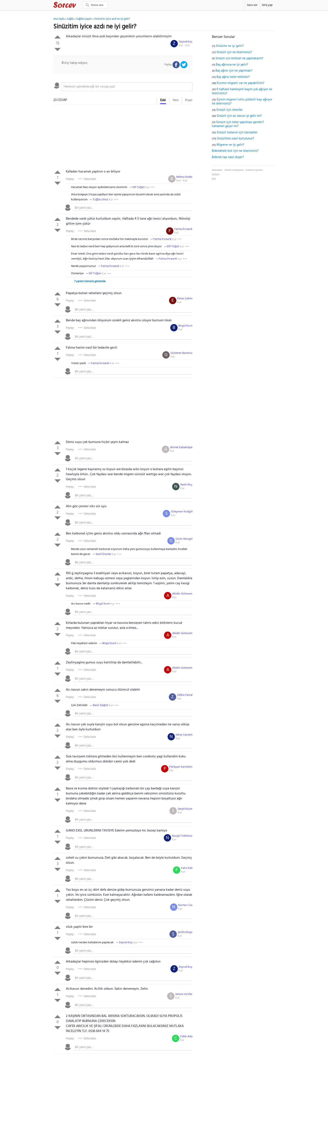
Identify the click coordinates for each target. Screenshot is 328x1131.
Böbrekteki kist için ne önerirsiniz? (235, 150)
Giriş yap (267, 5)
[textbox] (127, 86)
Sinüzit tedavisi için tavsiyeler (237, 132)
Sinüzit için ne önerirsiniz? (234, 52)
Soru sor (252, 5)
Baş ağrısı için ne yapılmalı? (233, 70)
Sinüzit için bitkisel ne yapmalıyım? (239, 58)
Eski (163, 100)
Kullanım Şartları (254, 170)
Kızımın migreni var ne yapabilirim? (240, 83)
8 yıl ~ (184, 45)
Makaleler (217, 170)
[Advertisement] (122, 137)
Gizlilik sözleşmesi (234, 170)
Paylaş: (70, 179)
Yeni (175, 100)
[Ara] (95, 4)
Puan (188, 100)
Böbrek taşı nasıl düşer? (228, 157)
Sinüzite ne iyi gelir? (229, 46)
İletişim (216, 174)
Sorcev (78, 5)
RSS (214, 179)
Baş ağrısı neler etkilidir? (233, 77)
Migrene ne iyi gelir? (230, 144)
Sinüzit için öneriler (229, 109)
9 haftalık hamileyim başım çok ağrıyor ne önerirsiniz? (242, 91)
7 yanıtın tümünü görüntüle (90, 281)
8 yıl (147, 187)
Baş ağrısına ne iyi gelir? (232, 64)
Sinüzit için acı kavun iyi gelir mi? (239, 115)
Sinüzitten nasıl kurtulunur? (235, 138)
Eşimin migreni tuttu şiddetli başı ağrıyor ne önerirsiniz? (242, 101)
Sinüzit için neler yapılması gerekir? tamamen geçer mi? (238, 124)
